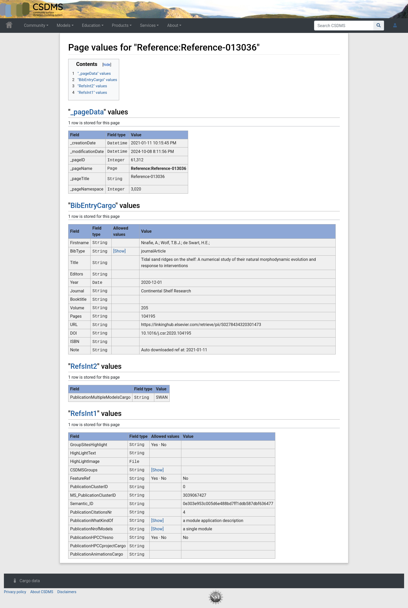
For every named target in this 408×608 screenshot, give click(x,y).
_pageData (87, 112)
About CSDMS (41, 592)
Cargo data (30, 580)
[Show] (119, 251)
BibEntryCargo (93, 205)
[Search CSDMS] (344, 25)
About (172, 25)
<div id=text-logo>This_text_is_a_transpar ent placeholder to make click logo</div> (8, 9)
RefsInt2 (84, 366)
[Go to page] (378, 25)
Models (64, 25)
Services (148, 25)
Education (91, 25)
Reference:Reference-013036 (158, 168)
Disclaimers (66, 592)
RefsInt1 (84, 413)
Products (120, 25)
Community (34, 25)
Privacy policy (15, 592)
